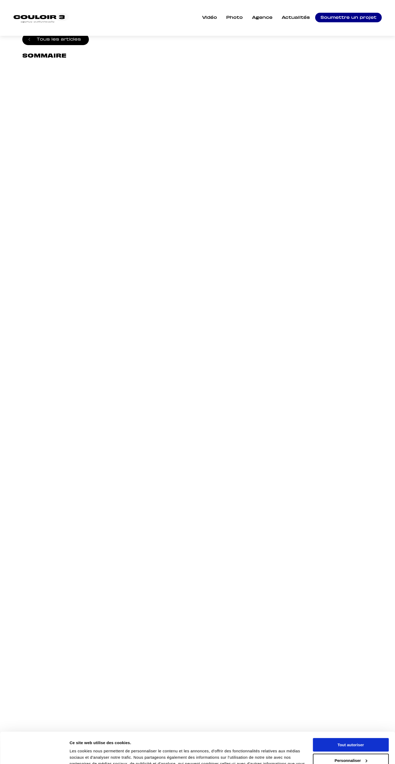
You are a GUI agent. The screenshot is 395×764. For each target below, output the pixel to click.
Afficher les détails (87, 753)
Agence (262, 18)
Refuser (350, 745)
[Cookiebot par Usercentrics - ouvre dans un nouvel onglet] (34, 754)
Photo (234, 18)
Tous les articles (59, 39)
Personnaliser (351, 729)
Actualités (296, 18)
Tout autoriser (350, 713)
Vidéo (209, 18)
